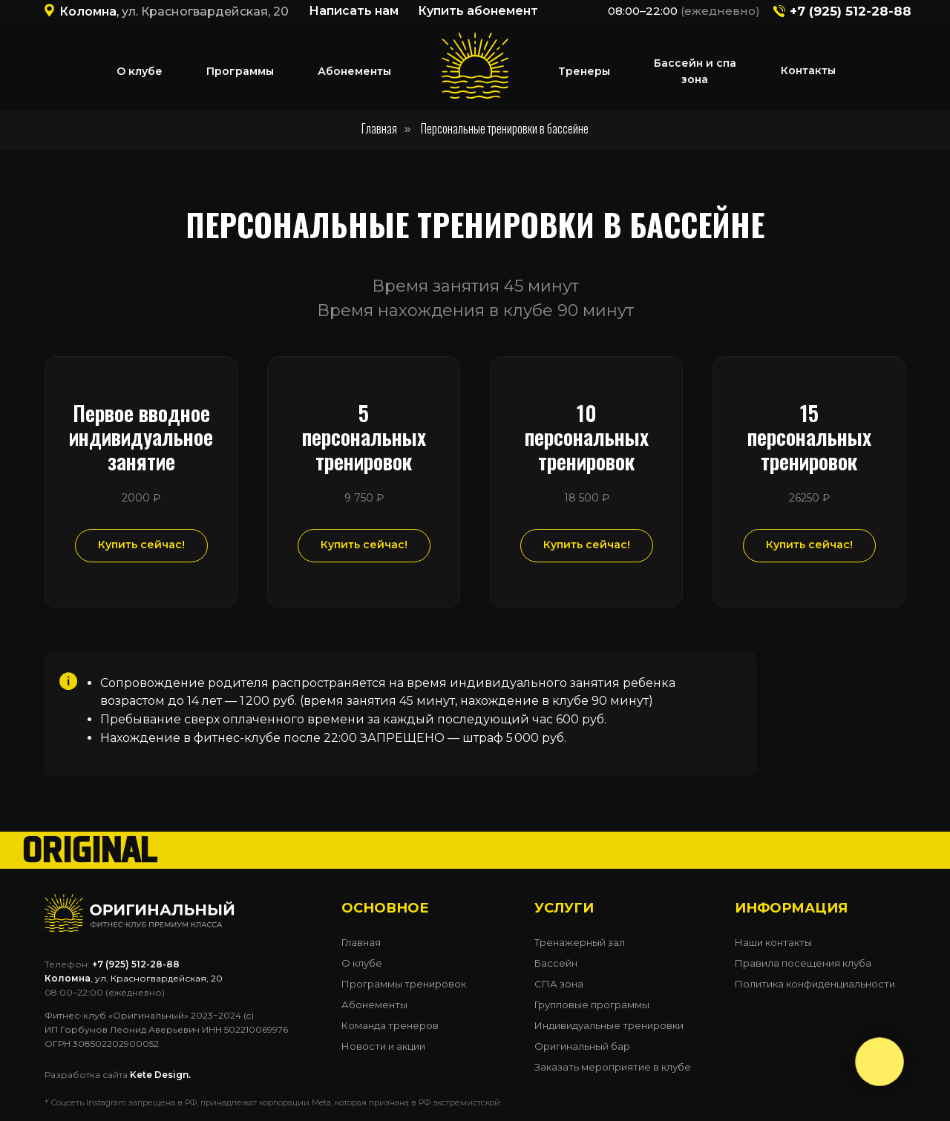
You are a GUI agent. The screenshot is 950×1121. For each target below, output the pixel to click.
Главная (379, 129)
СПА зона (558, 984)
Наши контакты (773, 942)
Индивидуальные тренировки (609, 1025)
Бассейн (555, 963)
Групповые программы (591, 1004)
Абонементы (374, 1004)
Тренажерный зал (579, 942)
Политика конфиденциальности (815, 984)
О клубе (361, 963)
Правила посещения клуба (803, 963)
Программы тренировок (403, 984)
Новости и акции (383, 1046)
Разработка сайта (118, 1074)
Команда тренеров (390, 1025)
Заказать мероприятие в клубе (612, 1067)
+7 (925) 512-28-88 (850, 11)
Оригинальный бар (582, 1046)
